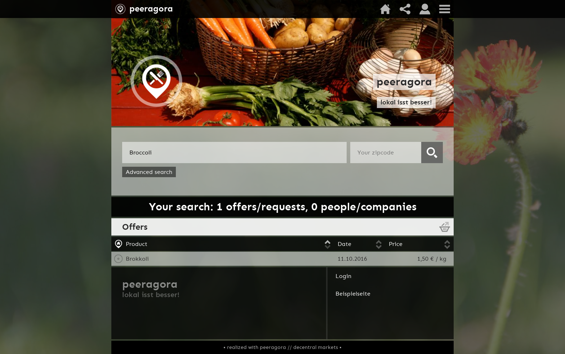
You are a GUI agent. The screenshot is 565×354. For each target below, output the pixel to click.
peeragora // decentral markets (299, 347)
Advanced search (149, 172)
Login (343, 276)
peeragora (151, 9)
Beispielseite (352, 293)
